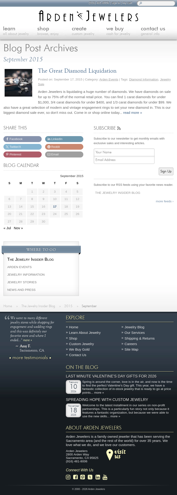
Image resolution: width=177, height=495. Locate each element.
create (89, 31)
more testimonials (30, 357)
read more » (132, 112)
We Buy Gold (79, 349)
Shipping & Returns (140, 338)
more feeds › (165, 201)
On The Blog (82, 367)
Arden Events (108, 79)
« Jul (7, 228)
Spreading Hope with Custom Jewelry (107, 400)
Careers (131, 344)
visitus (119, 453)
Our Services (135, 333)
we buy (123, 31)
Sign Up (165, 171)
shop (54, 31)
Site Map (131, 349)
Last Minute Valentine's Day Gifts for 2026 (111, 376)
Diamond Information (143, 79)
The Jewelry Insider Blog (117, 193)
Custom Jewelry (81, 344)
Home (73, 327)
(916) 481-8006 (98, 3)
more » (27, 340)
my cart (127, 3)
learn (20, 31)
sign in (115, 3)
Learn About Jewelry (85, 333)
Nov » (18, 228)
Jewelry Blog (134, 327)
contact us (158, 31)
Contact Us (77, 355)
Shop (73, 338)
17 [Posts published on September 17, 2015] (54, 206)
